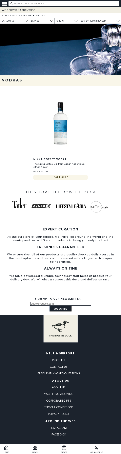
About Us (60, 381)
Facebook (59, 434)
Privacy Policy (58, 414)
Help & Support (60, 353)
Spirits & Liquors (22, 15)
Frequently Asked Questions (59, 373)
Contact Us (58, 367)
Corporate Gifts (58, 400)
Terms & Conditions (59, 407)
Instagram (59, 428)
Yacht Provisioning (59, 394)
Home (5, 15)
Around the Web (60, 421)
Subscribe (60, 309)
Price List (58, 360)
